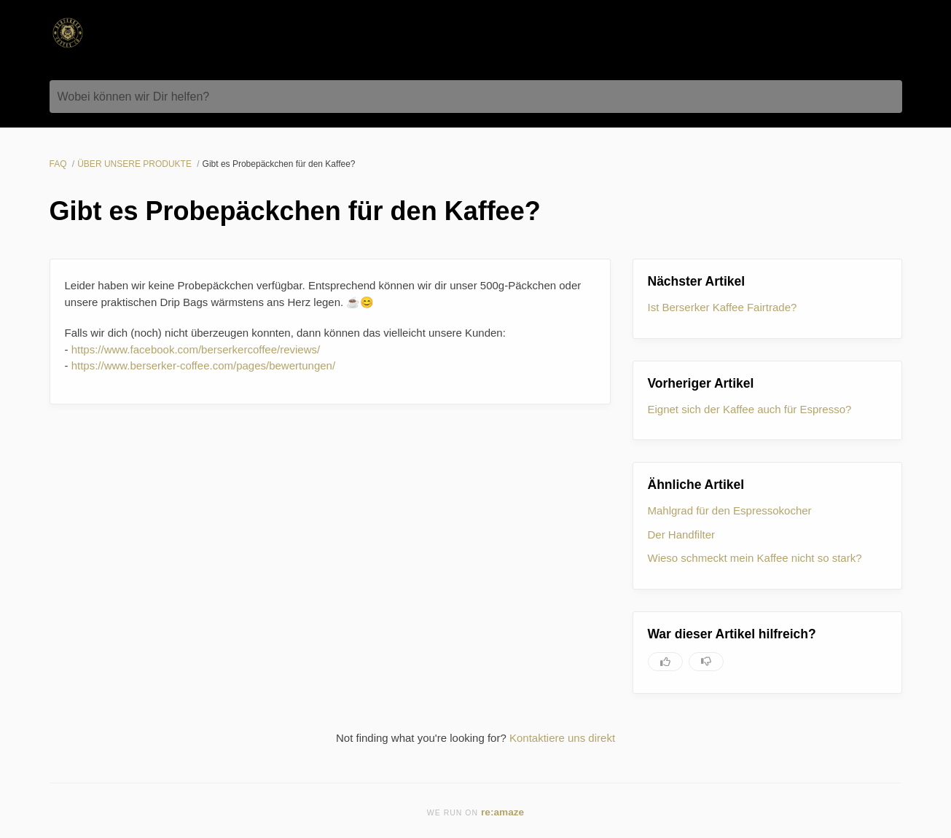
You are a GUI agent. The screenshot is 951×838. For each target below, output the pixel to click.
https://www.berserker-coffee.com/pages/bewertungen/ (203, 365)
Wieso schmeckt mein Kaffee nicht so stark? (755, 558)
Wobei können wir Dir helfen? (134, 96)
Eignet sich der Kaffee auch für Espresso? (750, 409)
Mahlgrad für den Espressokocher (730, 510)
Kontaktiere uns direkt (562, 738)
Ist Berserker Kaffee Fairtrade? (722, 307)
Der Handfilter (682, 534)
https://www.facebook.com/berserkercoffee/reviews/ (196, 349)
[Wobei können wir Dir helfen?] (476, 96)
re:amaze (502, 812)
